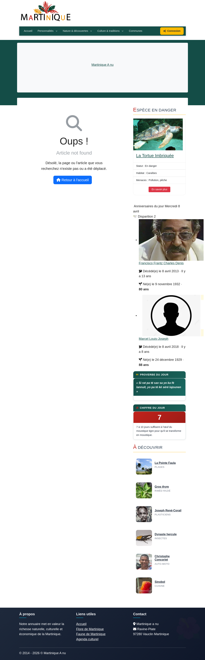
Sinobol (160, 581)
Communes (135, 30)
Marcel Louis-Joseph (153, 339)
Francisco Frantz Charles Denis (161, 263)
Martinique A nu (102, 65)
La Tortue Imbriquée (155, 155)
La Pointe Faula (165, 462)
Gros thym (162, 486)
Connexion (171, 30)
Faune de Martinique (91, 634)
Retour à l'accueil (72, 180)
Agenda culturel (87, 639)
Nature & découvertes (77, 30)
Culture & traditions (110, 30)
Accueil (28, 30)
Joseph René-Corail (168, 510)
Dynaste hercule (166, 534)
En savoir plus (159, 189)
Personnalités (47, 30)
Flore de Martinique (90, 629)
